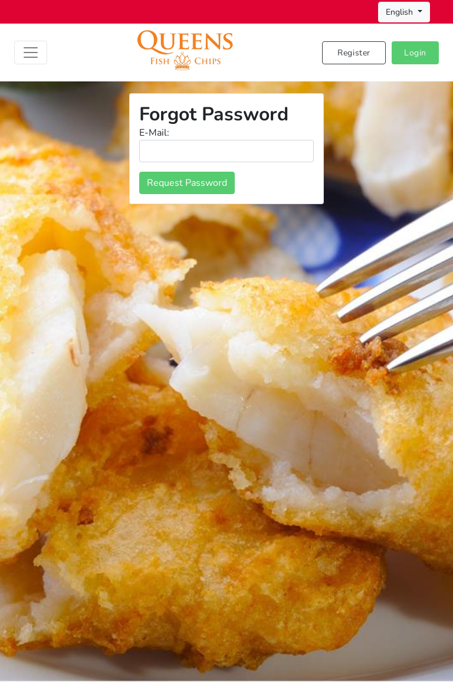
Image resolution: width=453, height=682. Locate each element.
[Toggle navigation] (30, 52)
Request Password (187, 182)
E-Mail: (154, 132)
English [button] (400, 12)
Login (415, 52)
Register (353, 52)
